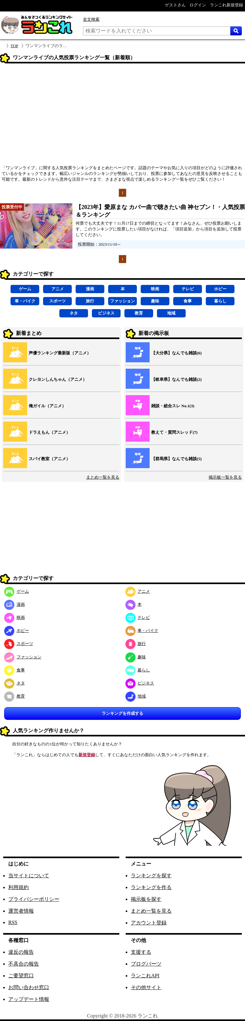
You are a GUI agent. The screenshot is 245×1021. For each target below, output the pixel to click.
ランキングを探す (151, 875)
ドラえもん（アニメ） (49, 432)
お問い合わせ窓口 (28, 987)
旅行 (90, 301)
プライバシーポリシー (33, 899)
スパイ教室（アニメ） (49, 458)
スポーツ (57, 301)
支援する (141, 952)
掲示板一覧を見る (225, 477)
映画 (155, 288)
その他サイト (146, 987)
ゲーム (25, 288)
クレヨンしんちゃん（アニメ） (58, 379)
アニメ (57, 288)
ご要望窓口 (21, 975)
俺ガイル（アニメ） (47, 405)
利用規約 (18, 887)
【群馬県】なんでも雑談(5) (176, 458)
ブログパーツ (146, 964)
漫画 (90, 288)
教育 (139, 313)
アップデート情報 (28, 999)
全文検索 (91, 19)
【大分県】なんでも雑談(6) (176, 353)
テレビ (188, 288)
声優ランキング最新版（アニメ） (60, 353)
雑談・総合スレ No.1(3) (172, 405)
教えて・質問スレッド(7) (174, 432)
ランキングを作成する (122, 713)
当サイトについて (28, 875)
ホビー (220, 288)
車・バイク (25, 301)
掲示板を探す (146, 899)
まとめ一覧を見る (102, 477)
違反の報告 (21, 952)
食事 (187, 301)
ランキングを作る (151, 887)
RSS (12, 922)
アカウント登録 (149, 922)
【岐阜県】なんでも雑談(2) (176, 379)
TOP (14, 45)
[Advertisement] (122, 116)
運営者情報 (21, 911)
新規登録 (86, 754)
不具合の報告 (23, 964)
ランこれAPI (145, 975)
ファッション (122, 301)
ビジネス (106, 313)
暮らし (220, 301)
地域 (171, 313)
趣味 (155, 301)
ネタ (74, 313)
